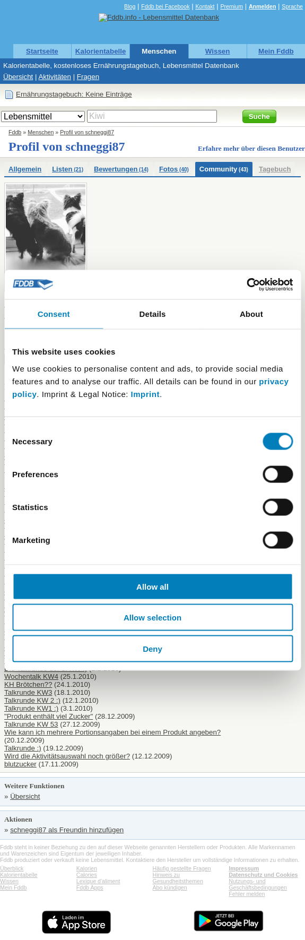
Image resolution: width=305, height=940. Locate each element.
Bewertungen (121, 169)
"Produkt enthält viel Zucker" (48, 716)
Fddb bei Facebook (165, 6)
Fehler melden (247, 894)
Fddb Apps (89, 887)
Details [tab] (153, 313)
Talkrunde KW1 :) (31, 708)
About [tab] (251, 313)
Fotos (174, 169)
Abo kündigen (170, 887)
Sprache (292, 6)
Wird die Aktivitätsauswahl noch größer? (67, 756)
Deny (152, 648)
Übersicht (18, 77)
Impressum (244, 868)
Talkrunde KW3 (28, 692)
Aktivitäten (54, 77)
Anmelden (262, 6)
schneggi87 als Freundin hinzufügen (67, 830)
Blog (129, 6)
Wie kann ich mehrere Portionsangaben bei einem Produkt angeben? (112, 732)
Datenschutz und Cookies (263, 875)
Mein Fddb (276, 51)
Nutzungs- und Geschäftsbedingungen (258, 884)
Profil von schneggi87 (87, 132)
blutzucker (20, 764)
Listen (67, 169)
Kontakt (204, 6)
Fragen (88, 77)
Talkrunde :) (22, 748)
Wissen (217, 51)
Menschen (159, 51)
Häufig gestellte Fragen (182, 868)
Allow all (152, 586)
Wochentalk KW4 (31, 676)
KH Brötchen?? (28, 684)
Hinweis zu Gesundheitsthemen (178, 878)
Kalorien (86, 868)
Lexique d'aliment (98, 881)
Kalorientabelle (100, 51)
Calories (86, 875)
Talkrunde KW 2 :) (32, 700)
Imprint (145, 393)
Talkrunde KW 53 (31, 724)
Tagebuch (275, 169)
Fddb (14, 132)
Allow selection (152, 617)
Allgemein (24, 169)
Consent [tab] (54, 313)
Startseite (42, 51)
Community (223, 169)
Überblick (11, 868)
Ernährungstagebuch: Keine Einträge (74, 94)
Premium (231, 6)
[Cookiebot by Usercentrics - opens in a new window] (246, 284)
